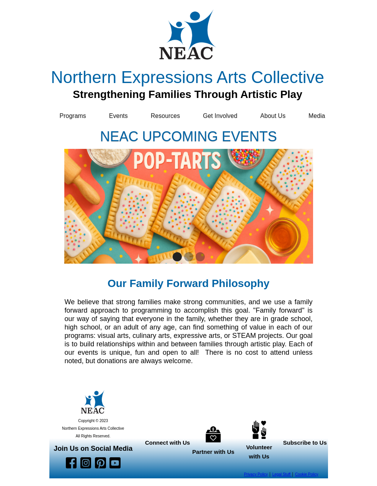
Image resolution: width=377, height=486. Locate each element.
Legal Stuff (281, 474)
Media (316, 116)
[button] (76, 115)
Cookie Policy (306, 474)
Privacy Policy (256, 474)
